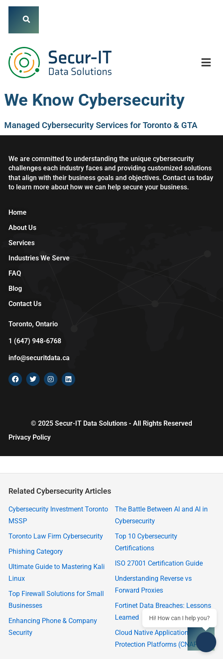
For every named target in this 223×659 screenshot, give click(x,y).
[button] (206, 62)
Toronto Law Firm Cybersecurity (55, 536)
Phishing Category (35, 551)
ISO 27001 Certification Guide (159, 563)
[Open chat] (206, 642)
